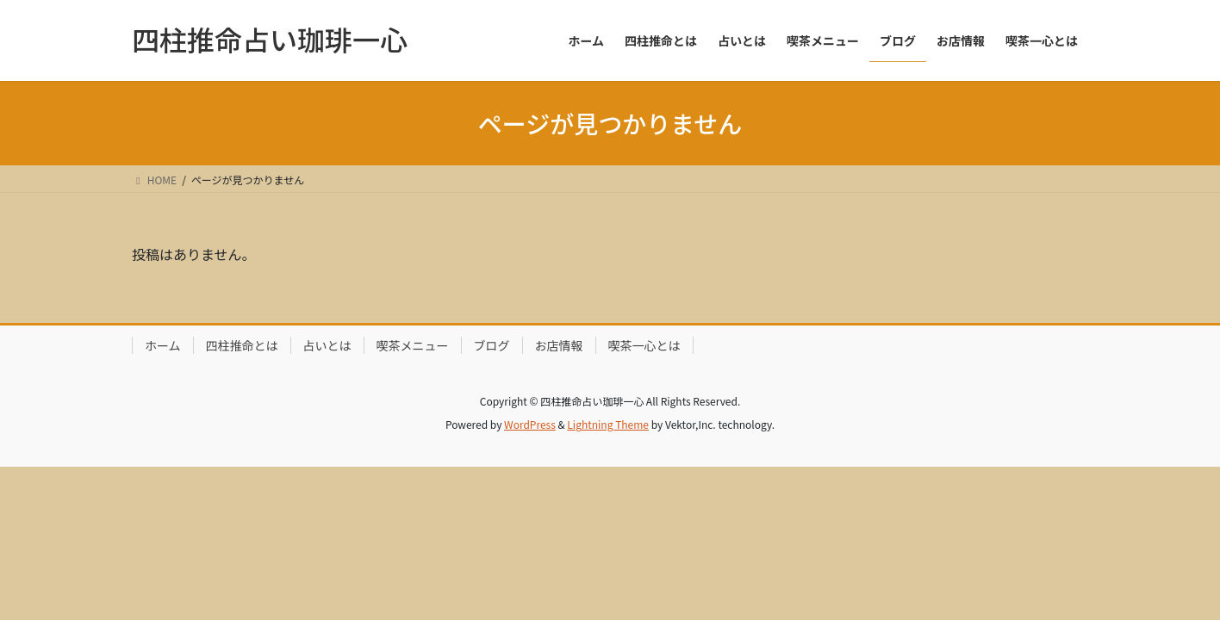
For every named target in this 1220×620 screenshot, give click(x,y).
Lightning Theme (608, 424)
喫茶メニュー (413, 345)
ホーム (163, 345)
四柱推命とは (242, 345)
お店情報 (559, 345)
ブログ (492, 345)
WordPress (530, 424)
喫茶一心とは (644, 345)
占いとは (327, 345)
